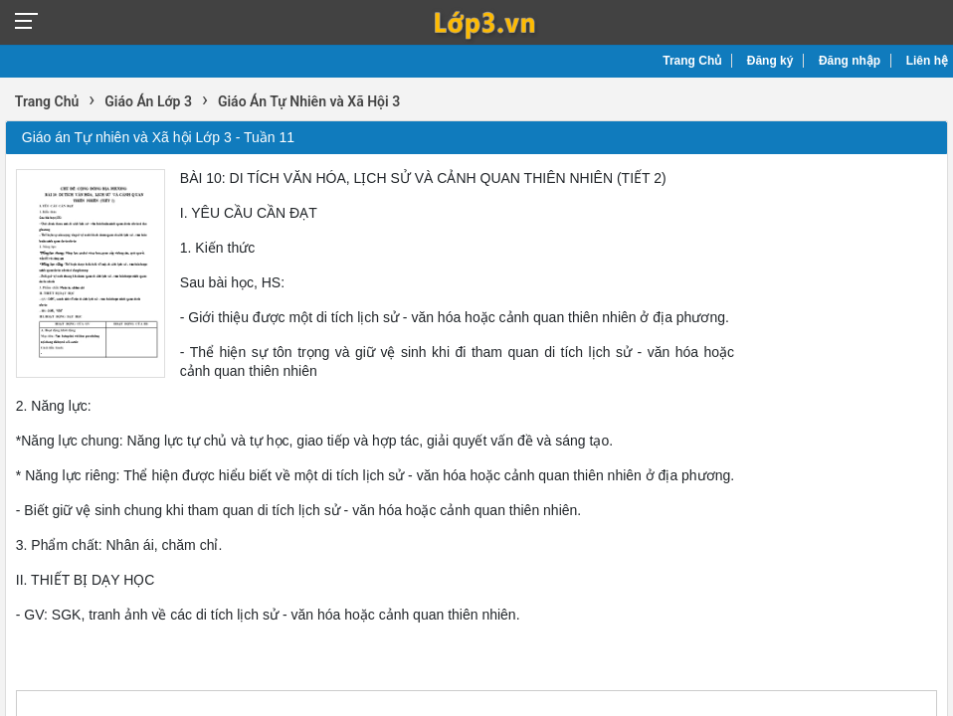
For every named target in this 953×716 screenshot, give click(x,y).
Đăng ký (770, 61)
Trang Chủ (692, 61)
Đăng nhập (849, 61)
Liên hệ (927, 61)
